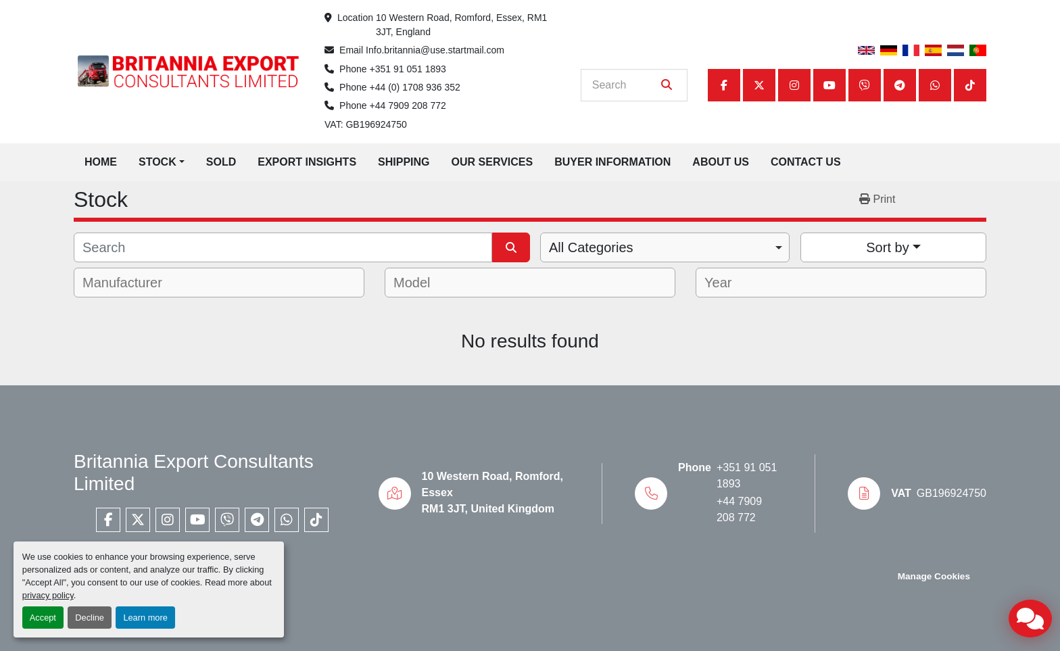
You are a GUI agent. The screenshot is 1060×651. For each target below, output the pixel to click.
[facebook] (724, 85)
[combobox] (665, 247)
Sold (221, 162)
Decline (89, 617)
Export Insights (307, 162)
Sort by (887, 247)
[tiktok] (970, 85)
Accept (43, 617)
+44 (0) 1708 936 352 (415, 87)
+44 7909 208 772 (408, 105)
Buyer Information (612, 162)
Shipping (403, 162)
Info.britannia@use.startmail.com (435, 50)
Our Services (492, 162)
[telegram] (900, 85)
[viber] (864, 85)
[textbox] (131, 282)
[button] (161, 162)
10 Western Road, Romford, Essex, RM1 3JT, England (463, 24)
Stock (157, 162)
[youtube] (829, 85)
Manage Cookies (934, 576)
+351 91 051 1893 (408, 69)
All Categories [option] (591, 247)
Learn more (145, 617)
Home (101, 162)
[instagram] (794, 85)
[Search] (624, 85)
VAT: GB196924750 (365, 124)
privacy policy (48, 595)
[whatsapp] (935, 85)
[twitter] (759, 85)
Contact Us (806, 162)
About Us (720, 162)
